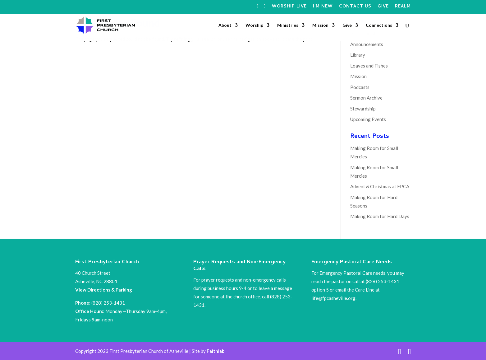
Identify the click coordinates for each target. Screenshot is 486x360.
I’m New (323, 7)
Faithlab (216, 351)
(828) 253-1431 (108, 303)
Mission (320, 25)
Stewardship (363, 108)
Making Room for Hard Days (379, 216)
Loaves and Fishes (369, 65)
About (225, 25)
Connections (379, 25)
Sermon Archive (366, 98)
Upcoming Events (368, 119)
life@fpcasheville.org (333, 298)
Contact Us (355, 7)
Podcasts (359, 87)
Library (357, 55)
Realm (403, 7)
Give (383, 7)
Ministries (287, 25)
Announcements (366, 44)
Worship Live (289, 7)
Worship (254, 25)
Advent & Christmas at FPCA (379, 186)
